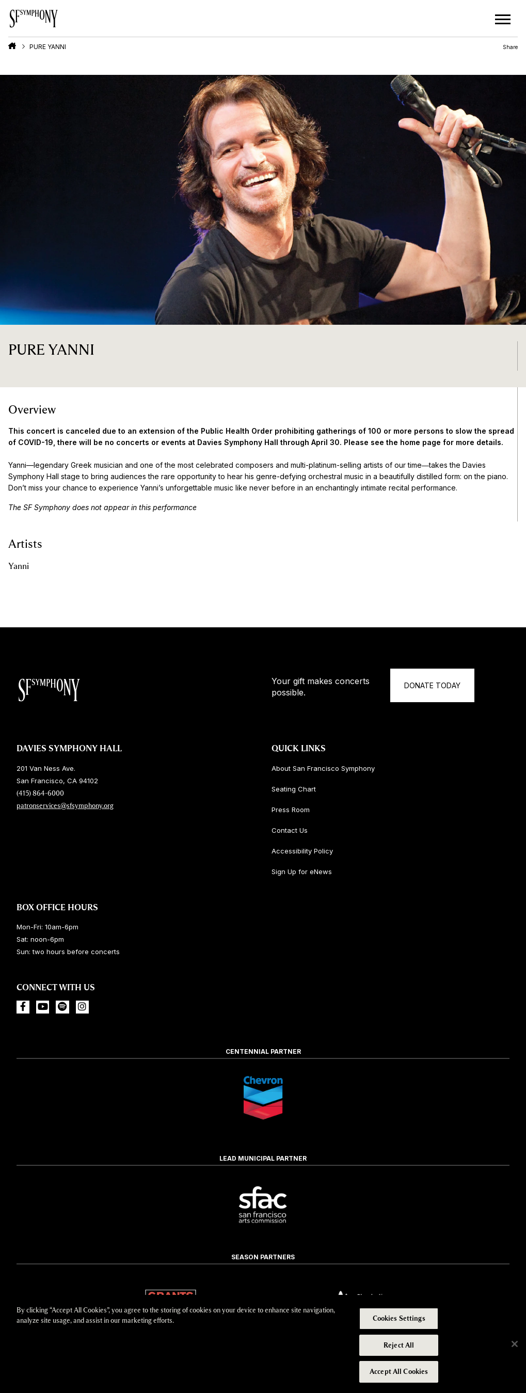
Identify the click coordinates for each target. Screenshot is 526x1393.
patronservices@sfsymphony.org (65, 806)
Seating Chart (294, 789)
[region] (263, 1344)
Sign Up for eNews (302, 871)
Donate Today (432, 685)
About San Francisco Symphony (323, 768)
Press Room (291, 809)
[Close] (514, 1344)
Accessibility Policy (302, 851)
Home (12, 46)
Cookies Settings (399, 1318)
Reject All (399, 1345)
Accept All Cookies (399, 1371)
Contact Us (290, 830)
